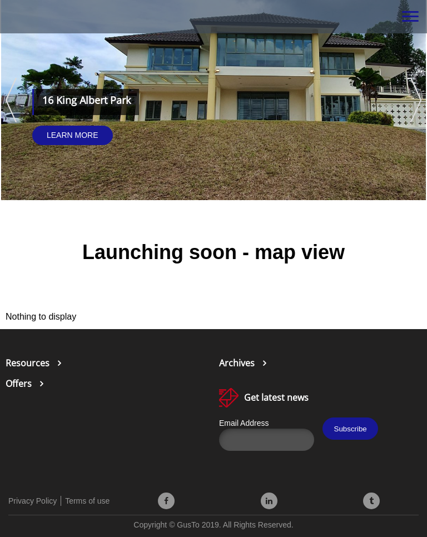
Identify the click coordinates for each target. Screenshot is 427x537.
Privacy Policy (32, 500)
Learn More (72, 135)
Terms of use (87, 500)
